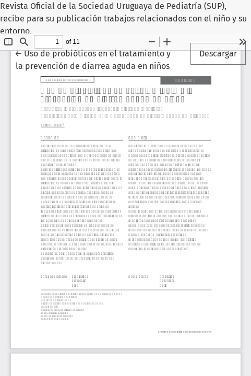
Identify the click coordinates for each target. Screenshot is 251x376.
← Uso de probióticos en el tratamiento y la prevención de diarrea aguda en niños (93, 59)
